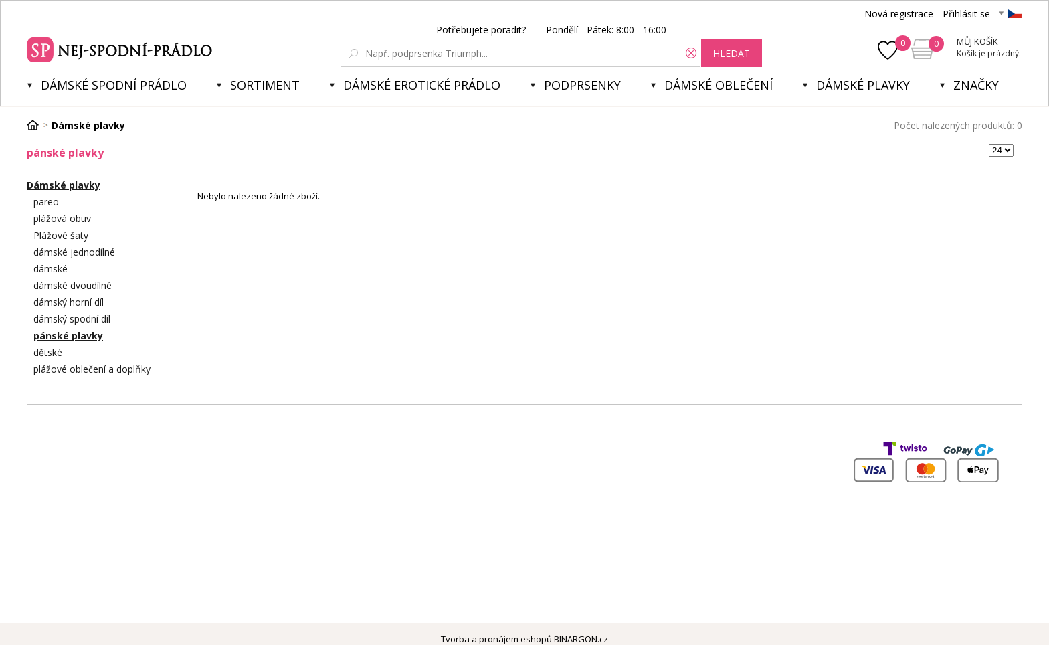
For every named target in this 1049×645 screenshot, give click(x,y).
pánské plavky (68, 335)
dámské (50, 268)
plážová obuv (62, 218)
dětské (47, 352)
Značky (976, 85)
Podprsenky (582, 85)
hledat (731, 53)
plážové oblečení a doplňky (92, 369)
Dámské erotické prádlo (421, 85)
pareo (46, 201)
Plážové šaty (60, 235)
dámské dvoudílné (72, 285)
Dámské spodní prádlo (114, 85)
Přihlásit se (966, 13)
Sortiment (265, 85)
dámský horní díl (68, 302)
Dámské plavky (863, 85)
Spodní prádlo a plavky (121, 48)
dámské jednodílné (74, 252)
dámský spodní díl (71, 318)
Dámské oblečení (718, 85)
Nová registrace (898, 13)
